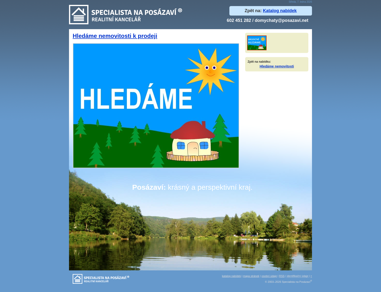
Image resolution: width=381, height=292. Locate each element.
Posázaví (147, 187)
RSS (282, 276)
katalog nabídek (231, 276)
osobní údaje (269, 276)
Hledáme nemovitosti (277, 66)
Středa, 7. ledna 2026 (300, 1)
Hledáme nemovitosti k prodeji (115, 36)
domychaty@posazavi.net (281, 20)
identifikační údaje (297, 276)
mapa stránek (251, 276)
